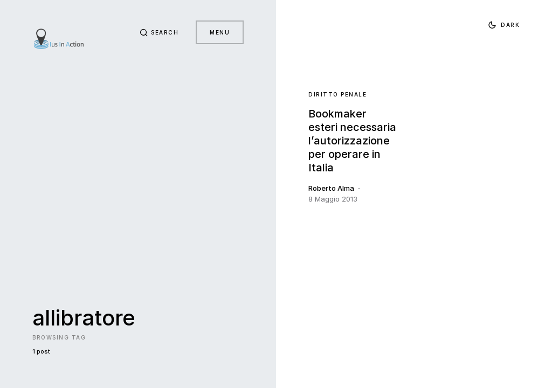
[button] (159, 32)
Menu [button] (220, 32)
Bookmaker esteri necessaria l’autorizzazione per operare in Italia (352, 140)
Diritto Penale (337, 94)
